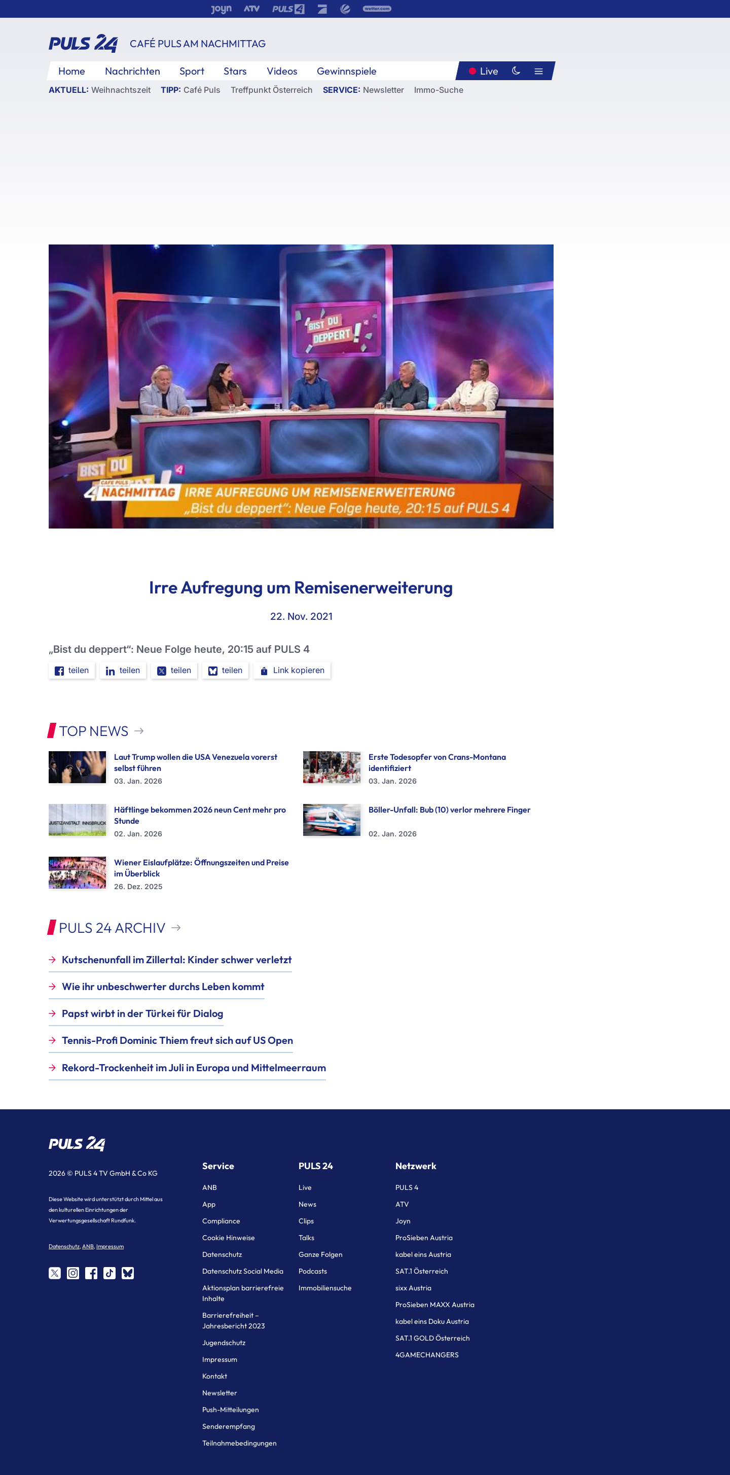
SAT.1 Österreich (421, 1271)
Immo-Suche (438, 90)
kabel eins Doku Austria (432, 1321)
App (208, 1204)
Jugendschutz (223, 1342)
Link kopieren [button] (292, 670)
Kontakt (214, 1376)
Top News (94, 731)
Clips (306, 1220)
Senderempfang (228, 1426)
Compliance (221, 1220)
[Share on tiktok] (109, 1273)
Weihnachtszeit (121, 90)
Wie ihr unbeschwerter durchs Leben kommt (163, 986)
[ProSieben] (322, 9)
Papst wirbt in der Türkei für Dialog (143, 1013)
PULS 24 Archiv (112, 927)
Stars (235, 70)
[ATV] (252, 9)
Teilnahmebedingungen (239, 1443)
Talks (306, 1237)
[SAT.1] (345, 9)
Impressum (110, 1246)
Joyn (403, 1220)
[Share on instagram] (73, 1273)
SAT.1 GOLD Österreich (432, 1338)
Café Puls (202, 90)
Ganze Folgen (321, 1254)
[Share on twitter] (55, 1273)
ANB (88, 1246)
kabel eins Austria (423, 1254)
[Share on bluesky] (128, 1273)
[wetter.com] (377, 9)
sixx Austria (413, 1287)
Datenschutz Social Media (242, 1271)
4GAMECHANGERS (427, 1354)
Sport (191, 70)
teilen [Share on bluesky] (225, 670)
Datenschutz (64, 1246)
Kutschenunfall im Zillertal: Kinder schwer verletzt (177, 959)
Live (305, 1187)
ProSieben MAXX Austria (434, 1304)
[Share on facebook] (91, 1273)
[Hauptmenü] (539, 70)
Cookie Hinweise (228, 1237)
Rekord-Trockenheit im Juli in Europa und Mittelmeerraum (194, 1067)
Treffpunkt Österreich (272, 90)
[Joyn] (221, 9)
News (307, 1204)
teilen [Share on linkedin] (123, 670)
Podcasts (313, 1271)
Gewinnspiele (347, 70)
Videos (282, 70)
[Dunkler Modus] (516, 70)
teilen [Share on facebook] (72, 670)
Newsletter (383, 90)
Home (71, 70)
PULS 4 (406, 1187)
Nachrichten (132, 70)
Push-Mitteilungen (230, 1409)
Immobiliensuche (325, 1287)
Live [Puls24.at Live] (489, 70)
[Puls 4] (288, 9)
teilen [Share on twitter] (174, 670)
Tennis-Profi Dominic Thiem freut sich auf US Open (177, 1040)
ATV (402, 1204)
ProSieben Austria (424, 1237)
